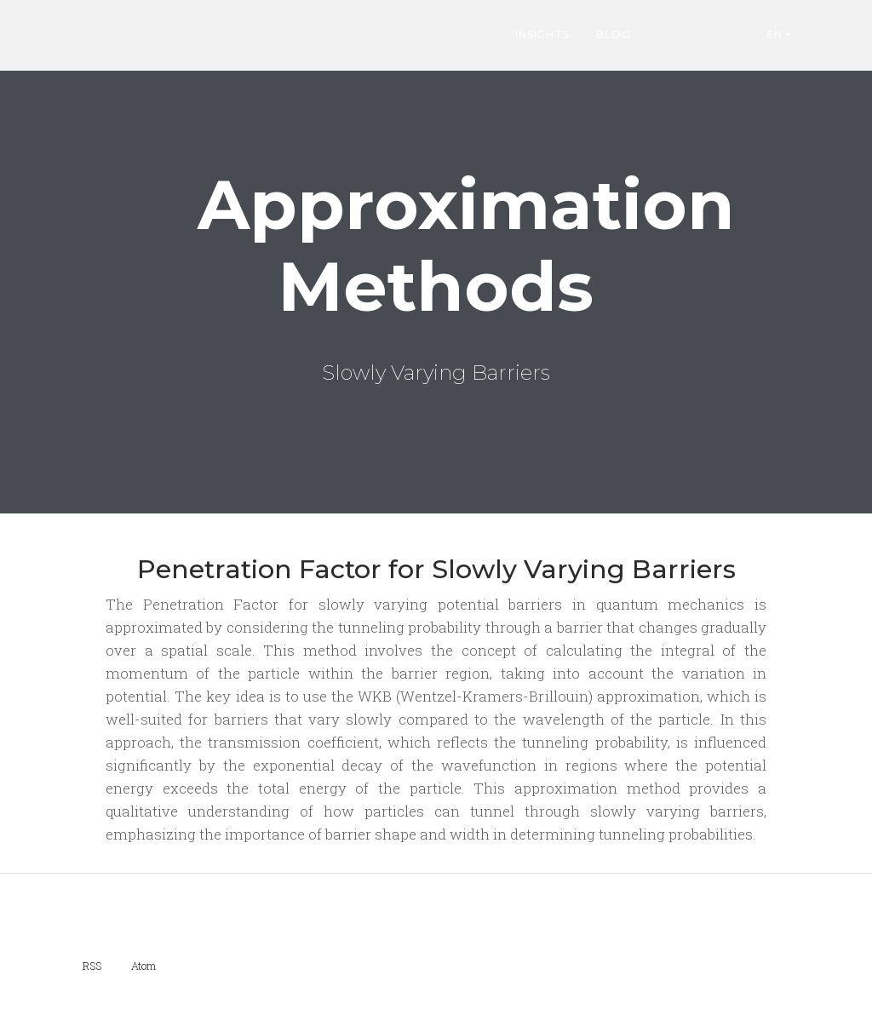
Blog (613, 34)
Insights (542, 34)
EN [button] (774, 34)
